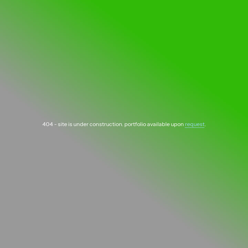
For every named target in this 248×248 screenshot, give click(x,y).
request (195, 124)
